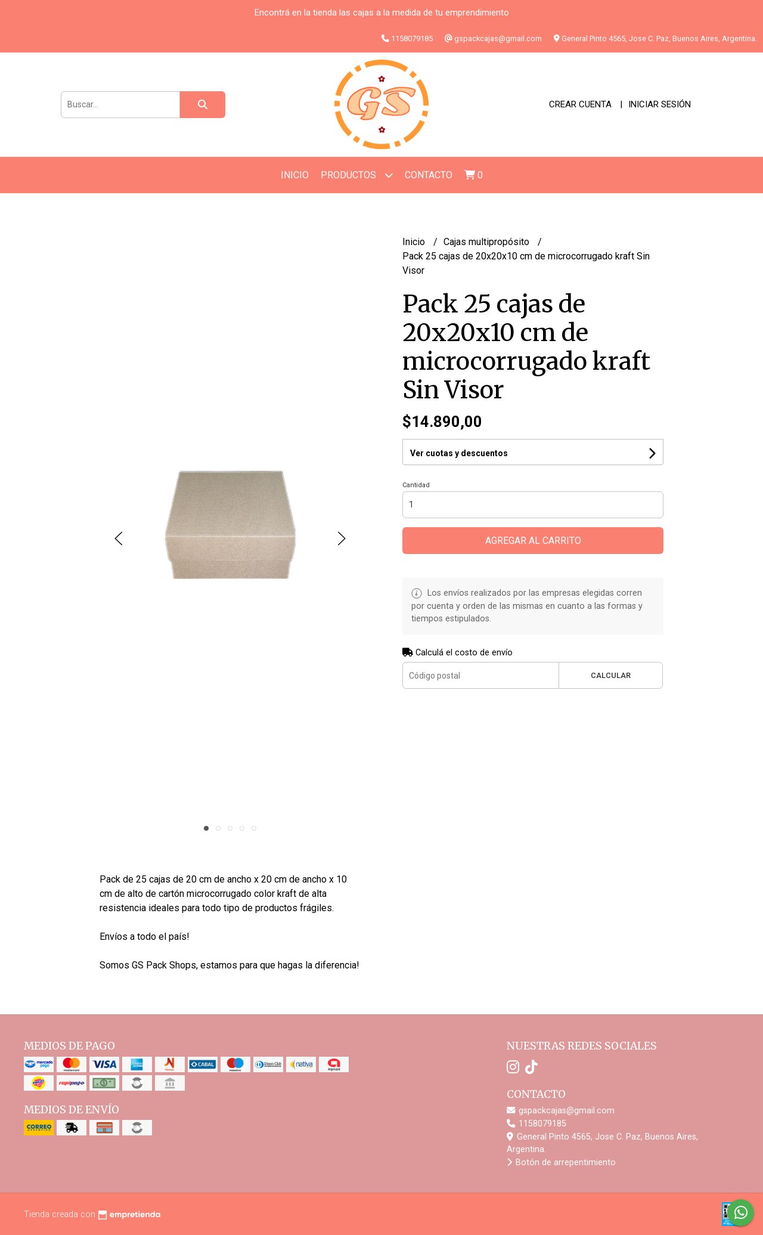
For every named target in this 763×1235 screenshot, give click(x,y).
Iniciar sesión (659, 104)
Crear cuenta (580, 104)
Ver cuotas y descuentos (459, 453)
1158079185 (536, 1124)
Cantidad (416, 485)
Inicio (295, 175)
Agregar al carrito (533, 540)
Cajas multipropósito (487, 241)
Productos (357, 175)
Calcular (611, 675)
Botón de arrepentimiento (561, 1162)
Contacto (428, 175)
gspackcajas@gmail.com (561, 1111)
